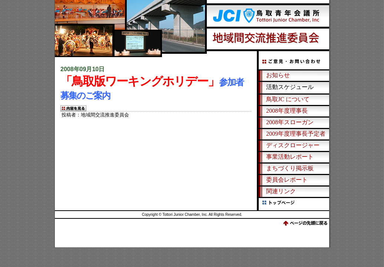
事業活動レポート (290, 157)
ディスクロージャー (293, 145)
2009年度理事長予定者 (295, 134)
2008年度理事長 (287, 111)
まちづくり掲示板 (290, 168)
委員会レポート (287, 180)
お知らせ (278, 75)
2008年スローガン (290, 122)
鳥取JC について (287, 99)
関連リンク (281, 191)
